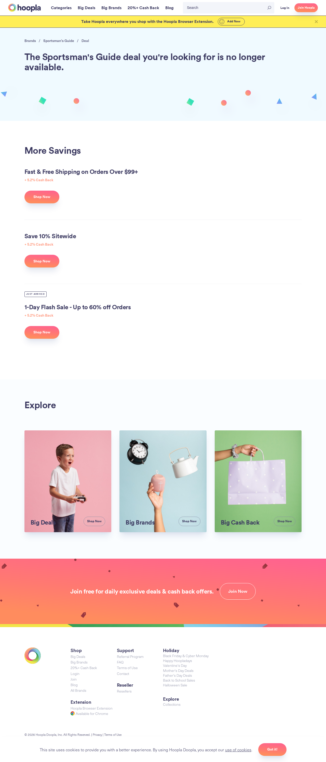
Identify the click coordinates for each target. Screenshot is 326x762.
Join (74, 668)
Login (75, 662)
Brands (30, 41)
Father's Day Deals (178, 664)
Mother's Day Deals (178, 659)
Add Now (227, 21)
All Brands (79, 679)
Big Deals (78, 645)
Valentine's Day (175, 654)
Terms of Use (127, 656)
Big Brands (79, 651)
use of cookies (239, 749)
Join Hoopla (306, 7)
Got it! (273, 749)
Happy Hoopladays (178, 649)
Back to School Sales (180, 669)
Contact (123, 662)
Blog (74, 673)
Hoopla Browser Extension (92, 696)
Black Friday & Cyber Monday (186, 645)
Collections (171, 693)
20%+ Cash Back (84, 656)
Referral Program (130, 645)
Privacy (98, 723)
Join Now (240, 580)
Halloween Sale (175, 674)
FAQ (120, 651)
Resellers (124, 680)
